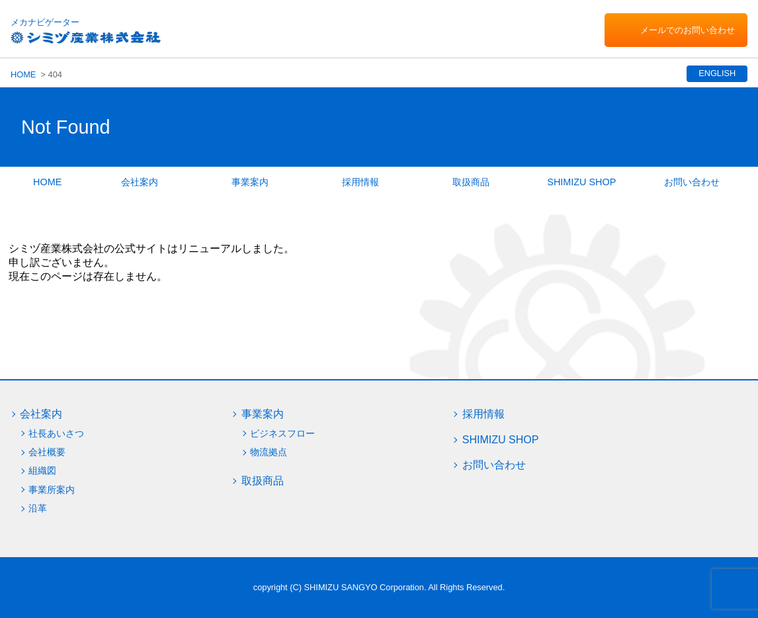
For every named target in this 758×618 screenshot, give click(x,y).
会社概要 (46, 452)
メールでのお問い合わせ (687, 30)
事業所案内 (51, 489)
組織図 (42, 470)
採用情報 (360, 182)
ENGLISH (715, 73)
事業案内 (250, 182)
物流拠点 (268, 452)
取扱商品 (470, 182)
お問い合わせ (692, 182)
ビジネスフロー (282, 433)
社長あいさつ (56, 433)
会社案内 (139, 182)
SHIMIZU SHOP (581, 182)
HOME (23, 74)
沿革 (37, 508)
